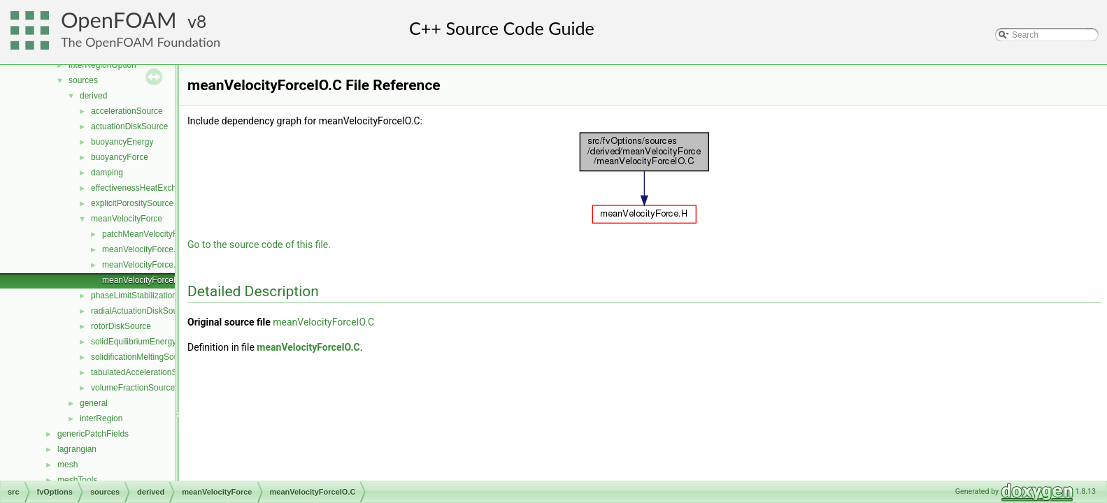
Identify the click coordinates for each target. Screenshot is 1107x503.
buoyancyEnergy (122, 142)
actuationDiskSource (129, 126)
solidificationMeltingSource (140, 357)
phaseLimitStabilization (134, 295)
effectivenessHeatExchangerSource (157, 188)
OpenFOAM (119, 20)
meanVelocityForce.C (142, 249)
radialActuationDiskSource (140, 311)
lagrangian (77, 449)
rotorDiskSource (121, 326)
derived (93, 96)
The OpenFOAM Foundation (140, 42)
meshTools (77, 480)
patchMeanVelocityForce (148, 234)
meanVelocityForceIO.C (146, 280)
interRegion (101, 418)
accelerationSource (127, 111)
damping (107, 172)
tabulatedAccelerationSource (144, 372)
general (94, 403)
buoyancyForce (119, 157)
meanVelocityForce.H (142, 265)
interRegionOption (102, 65)
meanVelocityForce (126, 219)
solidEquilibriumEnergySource (147, 342)
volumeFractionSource (133, 388)
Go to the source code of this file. (259, 244)
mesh (67, 464)
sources (83, 80)
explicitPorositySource (132, 203)
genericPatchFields (93, 434)
